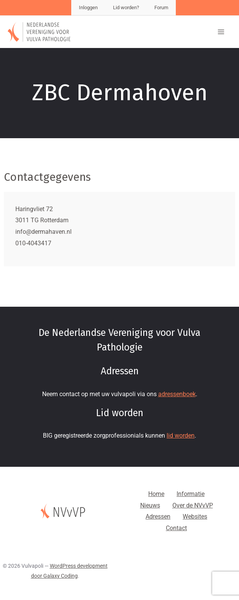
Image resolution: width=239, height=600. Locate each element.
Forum (161, 7)
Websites (195, 516)
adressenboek (177, 394)
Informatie (191, 494)
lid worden (181, 435)
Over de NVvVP (192, 505)
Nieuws (150, 505)
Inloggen (88, 7)
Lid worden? (126, 7)
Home (156, 494)
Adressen (158, 516)
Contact (176, 528)
